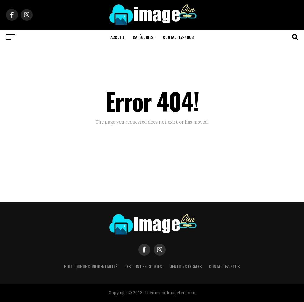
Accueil (117, 37)
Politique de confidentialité (90, 266)
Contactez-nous (178, 37)
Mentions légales (185, 266)
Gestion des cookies (143, 266)
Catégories (143, 37)
